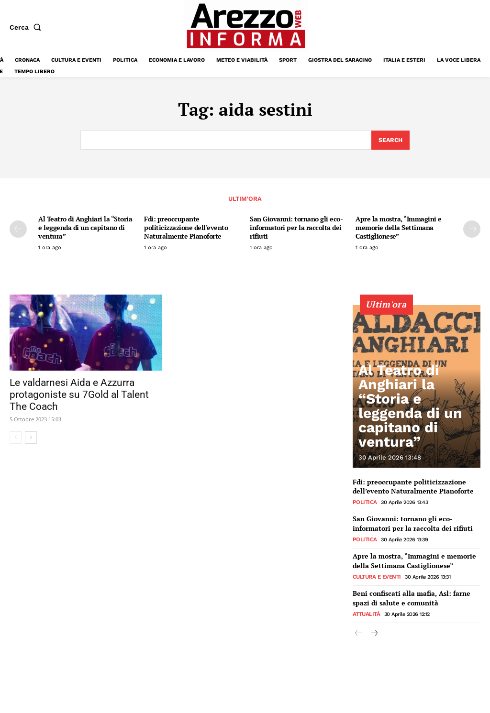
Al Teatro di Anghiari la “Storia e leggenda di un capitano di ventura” (85, 228)
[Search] (390, 141)
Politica (364, 501)
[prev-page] (18, 229)
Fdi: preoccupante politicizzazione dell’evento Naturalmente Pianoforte (186, 228)
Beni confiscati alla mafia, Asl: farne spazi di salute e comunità (415, 592)
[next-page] (471, 229)
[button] (27, 27)
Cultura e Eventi (375, 572)
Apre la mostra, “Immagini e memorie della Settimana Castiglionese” (399, 228)
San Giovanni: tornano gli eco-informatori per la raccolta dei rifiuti (296, 228)
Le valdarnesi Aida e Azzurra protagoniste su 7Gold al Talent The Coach (79, 395)
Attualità (366, 607)
